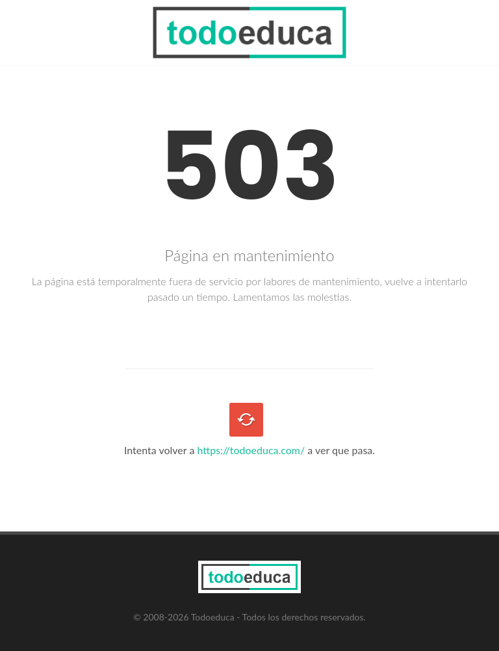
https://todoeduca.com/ (251, 450)
